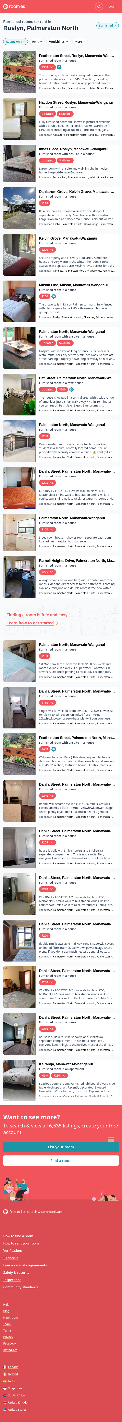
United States (14, 1409)
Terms (7, 1330)
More (80, 41)
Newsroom (10, 1317)
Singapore (12, 1388)
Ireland (10, 1374)
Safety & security (16, 1272)
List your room (61, 1146)
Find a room (61, 1160)
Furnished (107, 25)
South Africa (14, 1395)
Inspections (12, 1280)
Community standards (20, 1287)
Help (6, 1304)
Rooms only (15, 41)
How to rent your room (21, 1243)
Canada (10, 1367)
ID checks (10, 1258)
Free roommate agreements (25, 1265)
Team (7, 1324)
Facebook (9, 1343)
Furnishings (58, 41)
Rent (37, 41)
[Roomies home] (14, 6)
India (9, 1381)
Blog (6, 1311)
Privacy (8, 1337)
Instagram (10, 1350)
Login (112, 6)
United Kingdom (16, 1402)
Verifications (13, 1250)
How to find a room (18, 1236)
